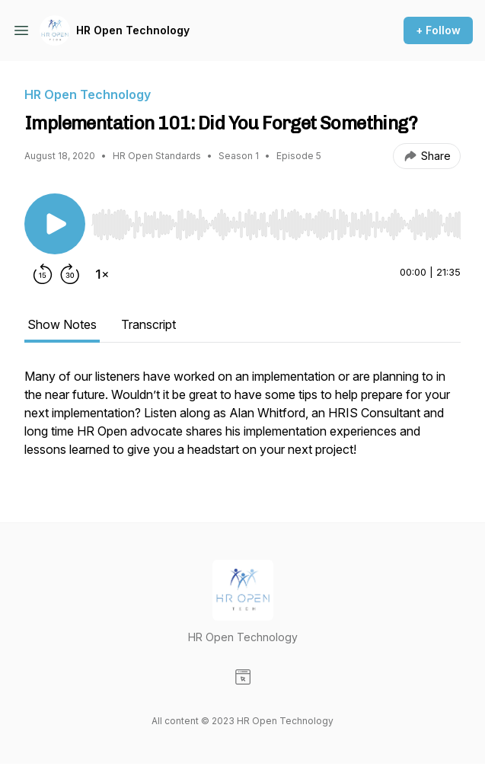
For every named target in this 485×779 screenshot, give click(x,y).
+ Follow (438, 30)
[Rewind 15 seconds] (42, 274)
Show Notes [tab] (62, 324)
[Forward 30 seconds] (70, 274)
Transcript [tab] (148, 324)
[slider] (276, 225)
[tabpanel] (242, 420)
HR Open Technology (133, 30)
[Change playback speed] (102, 274)
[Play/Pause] (54, 223)
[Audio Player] (276, 220)
